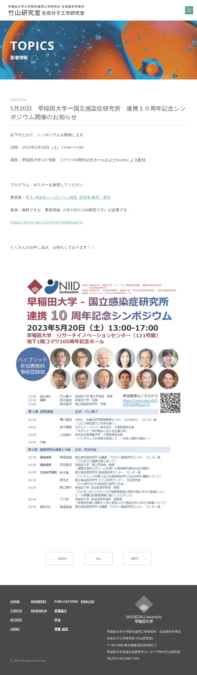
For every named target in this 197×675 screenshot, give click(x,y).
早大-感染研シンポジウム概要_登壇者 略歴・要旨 (68, 197)
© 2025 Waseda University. (28, 660)
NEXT (135, 558)
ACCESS (16, 620)
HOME (15, 601)
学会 (57, 620)
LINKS (14, 629)
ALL (98, 558)
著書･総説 (61, 629)
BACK (62, 558)
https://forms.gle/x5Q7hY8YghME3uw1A (46, 222)
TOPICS (16, 611)
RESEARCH (39, 611)
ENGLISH (87, 601)
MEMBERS (38, 601)
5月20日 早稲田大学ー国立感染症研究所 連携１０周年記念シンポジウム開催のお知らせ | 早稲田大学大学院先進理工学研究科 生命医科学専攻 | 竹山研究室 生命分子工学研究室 (46, 10)
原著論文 (60, 611)
